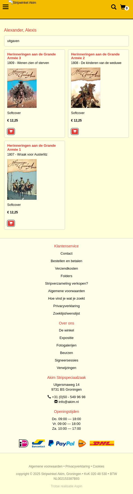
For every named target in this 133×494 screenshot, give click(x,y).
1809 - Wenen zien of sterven (28, 63)
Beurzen (66, 353)
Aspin (78, 486)
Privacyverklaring (66, 306)
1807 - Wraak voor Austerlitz (27, 154)
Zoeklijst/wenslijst (66, 313)
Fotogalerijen (66, 345)
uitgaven (13, 41)
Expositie (67, 338)
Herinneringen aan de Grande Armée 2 (95, 56)
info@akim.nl (69, 402)
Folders (66, 276)
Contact (67, 253)
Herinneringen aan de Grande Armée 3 (31, 56)
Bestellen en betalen (66, 261)
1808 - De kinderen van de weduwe (96, 63)
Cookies (98, 466)
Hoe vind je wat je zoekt (66, 298)
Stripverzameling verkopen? (66, 283)
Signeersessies (66, 360)
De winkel (66, 330)
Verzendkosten (66, 268)
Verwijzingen (66, 368)
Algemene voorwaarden (66, 291)
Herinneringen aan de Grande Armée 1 (31, 147)
